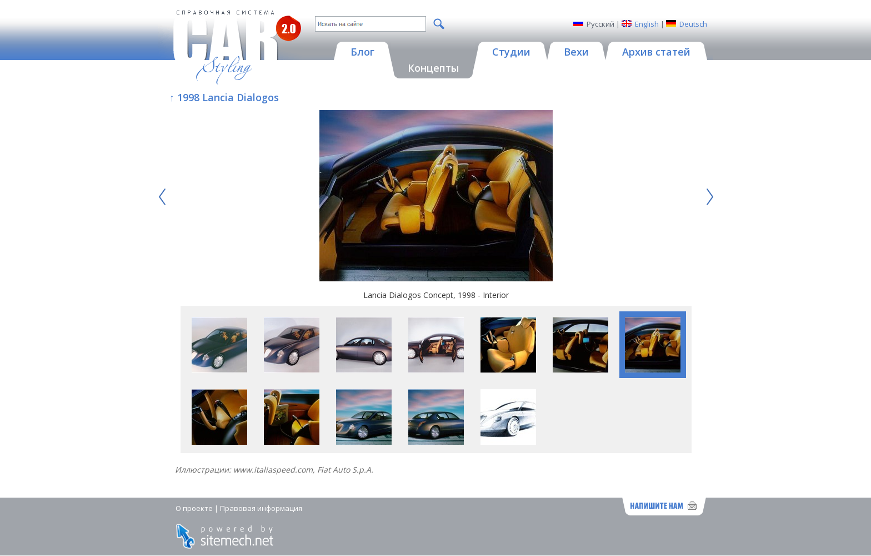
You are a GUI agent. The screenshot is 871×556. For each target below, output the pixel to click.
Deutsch (693, 24)
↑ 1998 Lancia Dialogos (224, 97)
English (647, 24)
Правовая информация (261, 508)
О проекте (194, 508)
